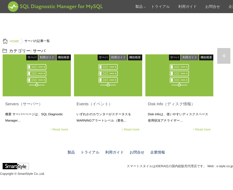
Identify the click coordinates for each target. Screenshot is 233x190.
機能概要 (64, 57)
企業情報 (157, 152)
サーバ (32, 57)
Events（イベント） (95, 104)
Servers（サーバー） (24, 104)
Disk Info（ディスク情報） (171, 104)
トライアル (160, 6)
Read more (60, 129)
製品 (139, 6)
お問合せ (212, 6)
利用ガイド (187, 6)
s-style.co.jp (224, 166)
